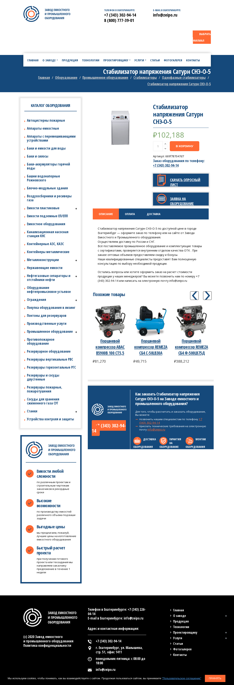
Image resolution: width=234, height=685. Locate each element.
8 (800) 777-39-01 (119, 20)
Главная (178, 610)
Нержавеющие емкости (44, 267)
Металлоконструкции (43, 259)
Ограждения (36, 299)
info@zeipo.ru (156, 429)
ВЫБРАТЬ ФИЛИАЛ (202, 37)
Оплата (130, 214)
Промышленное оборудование (50, 331)
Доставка (153, 214)
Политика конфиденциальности (47, 645)
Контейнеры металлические (48, 252)
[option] (121, 128)
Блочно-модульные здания (47, 188)
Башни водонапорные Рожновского (43, 178)
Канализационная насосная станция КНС (47, 234)
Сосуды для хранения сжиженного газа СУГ (43, 401)
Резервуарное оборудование (49, 351)
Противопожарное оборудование (40, 341)
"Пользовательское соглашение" (181, 678)
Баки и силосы (37, 156)
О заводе (179, 616)
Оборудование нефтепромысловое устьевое (49, 289)
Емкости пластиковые (43, 208)
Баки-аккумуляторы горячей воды (48, 166)
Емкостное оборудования (46, 224)
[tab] (106, 213)
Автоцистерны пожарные (46, 120)
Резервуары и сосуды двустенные (43, 377)
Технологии (181, 627)
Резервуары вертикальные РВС (50, 359)
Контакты (180, 655)
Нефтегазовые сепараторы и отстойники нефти (48, 277)
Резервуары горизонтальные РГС (51, 367)
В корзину (184, 146)
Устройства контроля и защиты (50, 419)
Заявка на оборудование (182, 201)
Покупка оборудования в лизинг (51, 307)
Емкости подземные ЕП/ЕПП (47, 216)
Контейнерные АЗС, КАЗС (45, 244)
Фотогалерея (182, 649)
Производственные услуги (46, 323)
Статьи (178, 643)
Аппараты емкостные (43, 128)
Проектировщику (185, 632)
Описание (106, 214)
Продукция (181, 621)
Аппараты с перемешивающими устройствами (51, 138)
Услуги (177, 638)
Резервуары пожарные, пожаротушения (44, 389)
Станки (32, 411)
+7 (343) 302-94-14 (166, 165)
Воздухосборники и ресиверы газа (49, 198)
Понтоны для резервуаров (46, 315)
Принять (215, 678)
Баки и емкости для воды (46, 148)
